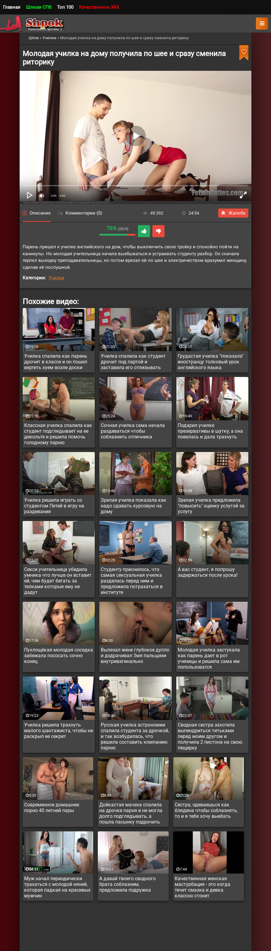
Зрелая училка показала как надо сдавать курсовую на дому (133, 505)
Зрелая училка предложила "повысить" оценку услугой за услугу (211, 505)
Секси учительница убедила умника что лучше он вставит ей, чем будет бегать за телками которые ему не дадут (57, 581)
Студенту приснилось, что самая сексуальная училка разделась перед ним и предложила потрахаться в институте (132, 581)
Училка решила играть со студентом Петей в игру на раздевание (54, 505)
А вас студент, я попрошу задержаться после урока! (208, 572)
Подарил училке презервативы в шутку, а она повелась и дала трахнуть (210, 431)
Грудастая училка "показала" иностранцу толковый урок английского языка (211, 361)
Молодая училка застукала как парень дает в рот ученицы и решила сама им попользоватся (209, 658)
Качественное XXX (99, 7)
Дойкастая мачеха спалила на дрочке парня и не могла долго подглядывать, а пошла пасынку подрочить (130, 813)
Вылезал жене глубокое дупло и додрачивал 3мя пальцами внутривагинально (135, 655)
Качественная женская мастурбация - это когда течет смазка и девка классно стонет (202, 887)
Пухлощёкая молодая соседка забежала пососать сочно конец (58, 655)
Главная (11, 7)
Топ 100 (65, 7)
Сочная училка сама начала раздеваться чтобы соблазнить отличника (133, 431)
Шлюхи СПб (38, 7)
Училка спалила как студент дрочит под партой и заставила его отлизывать (133, 361)
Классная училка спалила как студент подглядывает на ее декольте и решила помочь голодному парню (58, 433)
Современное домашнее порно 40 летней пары (51, 807)
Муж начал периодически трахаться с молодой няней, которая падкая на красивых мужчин (57, 887)
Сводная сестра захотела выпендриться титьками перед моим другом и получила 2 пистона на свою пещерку (210, 736)
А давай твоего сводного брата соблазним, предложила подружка (127, 884)
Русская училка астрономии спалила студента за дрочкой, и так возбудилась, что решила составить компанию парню (135, 736)
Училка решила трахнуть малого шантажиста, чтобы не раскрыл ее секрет (58, 730)
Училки (56, 278)
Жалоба (233, 213)
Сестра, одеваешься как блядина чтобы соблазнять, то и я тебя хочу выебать (206, 810)
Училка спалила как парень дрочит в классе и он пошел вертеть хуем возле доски (55, 361)
